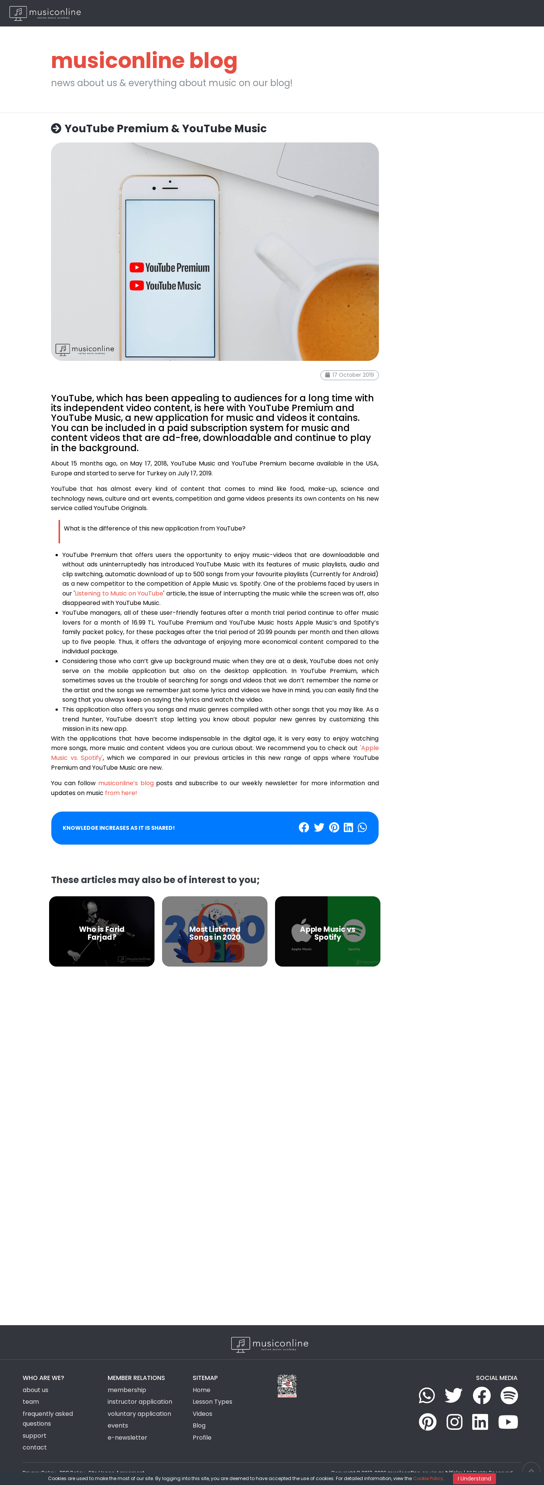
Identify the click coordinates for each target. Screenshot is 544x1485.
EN (521, 13)
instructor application (140, 1401)
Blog (438, 13)
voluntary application (139, 1413)
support (34, 1435)
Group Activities (359, 13)
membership (127, 1390)
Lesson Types (314, 13)
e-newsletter (127, 1437)
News (418, 13)
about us (35, 1390)
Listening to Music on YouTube (119, 593)
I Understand (474, 1478)
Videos (395, 13)
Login (487, 13)
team (31, 1401)
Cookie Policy (428, 1478)
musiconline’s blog (126, 783)
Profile (202, 1437)
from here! (121, 793)
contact (35, 1447)
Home (282, 13)
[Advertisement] (215, 1059)
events (118, 1425)
